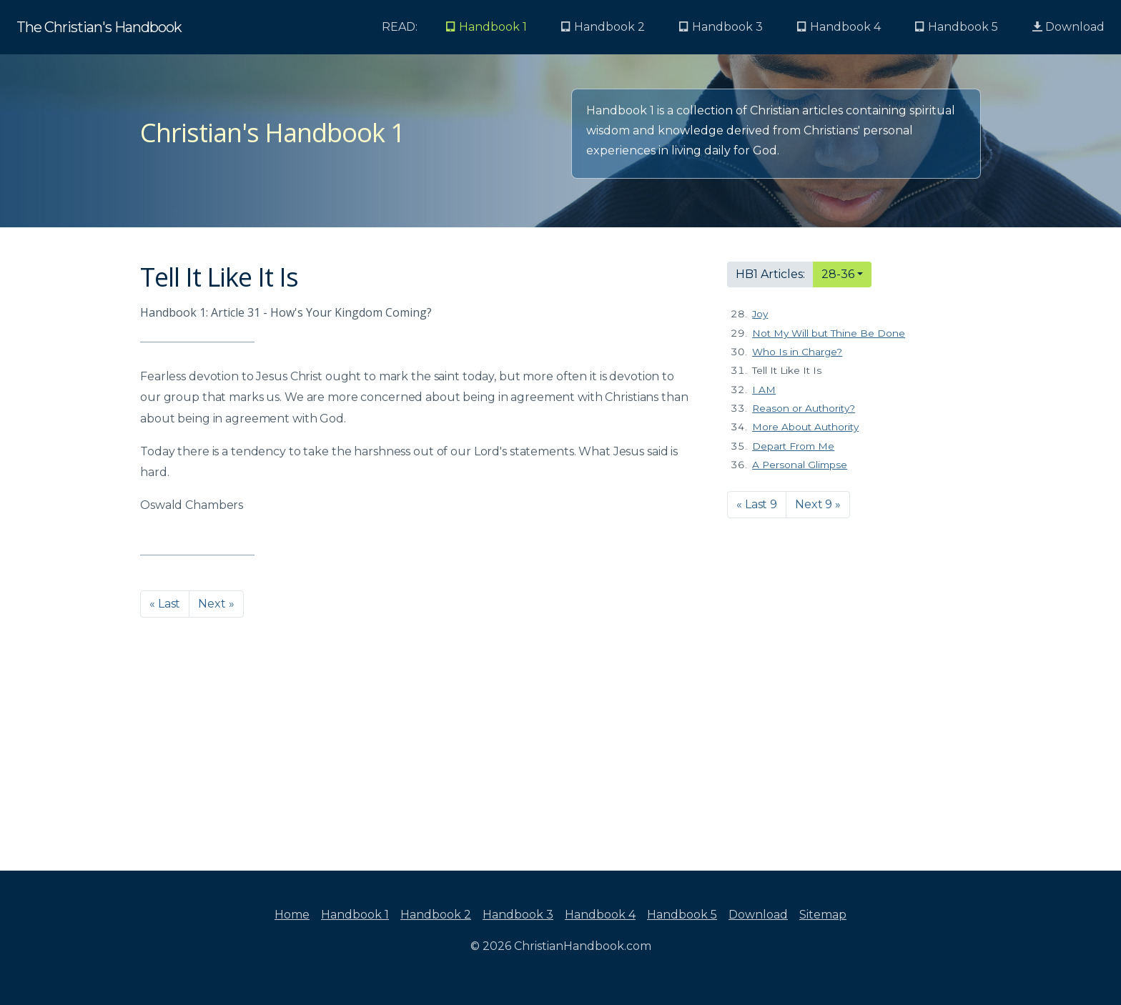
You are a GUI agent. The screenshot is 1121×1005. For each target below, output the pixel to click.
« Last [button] (164, 603)
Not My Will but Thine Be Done (828, 333)
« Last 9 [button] (756, 504)
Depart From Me (793, 446)
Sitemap (822, 914)
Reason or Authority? (803, 408)
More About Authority (805, 426)
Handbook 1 (355, 914)
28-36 (837, 274)
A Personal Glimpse (799, 464)
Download (1068, 27)
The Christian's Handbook (99, 27)
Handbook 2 (435, 914)
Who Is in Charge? (797, 351)
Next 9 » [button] (818, 504)
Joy (760, 314)
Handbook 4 (600, 914)
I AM (764, 389)
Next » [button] (216, 603)
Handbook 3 (518, 914)
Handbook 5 (682, 914)
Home (292, 914)
